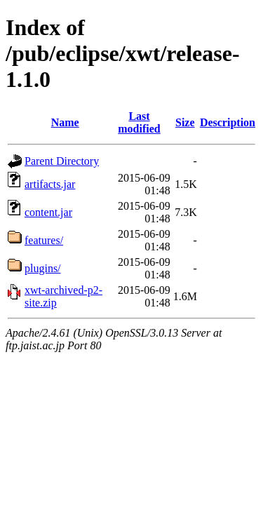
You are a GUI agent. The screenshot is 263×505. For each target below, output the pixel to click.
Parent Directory (62, 161)
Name (65, 122)
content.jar (48, 212)
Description (227, 122)
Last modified (139, 122)
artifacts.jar (50, 184)
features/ (44, 240)
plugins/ (43, 268)
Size (185, 122)
